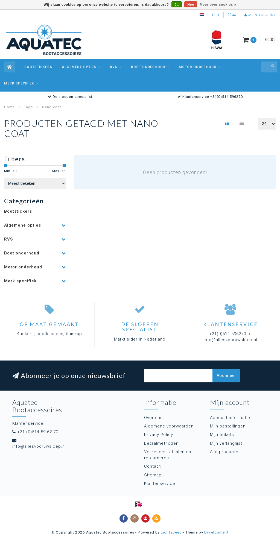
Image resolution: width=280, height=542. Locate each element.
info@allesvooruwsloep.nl (39, 446)
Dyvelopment (216, 532)
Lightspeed (171, 532)
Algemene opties (79, 67)
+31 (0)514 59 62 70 (37, 431)
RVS (113, 67)
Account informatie (230, 417)
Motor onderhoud (197, 67)
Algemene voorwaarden (169, 426)
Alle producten (225, 451)
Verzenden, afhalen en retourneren (167, 454)
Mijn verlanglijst (226, 443)
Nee (190, 5)
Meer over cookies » (218, 5)
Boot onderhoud (148, 67)
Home (9, 107)
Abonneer (226, 375)
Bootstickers (38, 67)
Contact (152, 466)
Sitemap (153, 475)
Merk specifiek (19, 83)
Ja (176, 5)
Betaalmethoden (161, 443)
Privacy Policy (158, 434)
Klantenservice (159, 483)
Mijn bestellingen (228, 426)
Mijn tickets (222, 434)
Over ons (153, 417)
